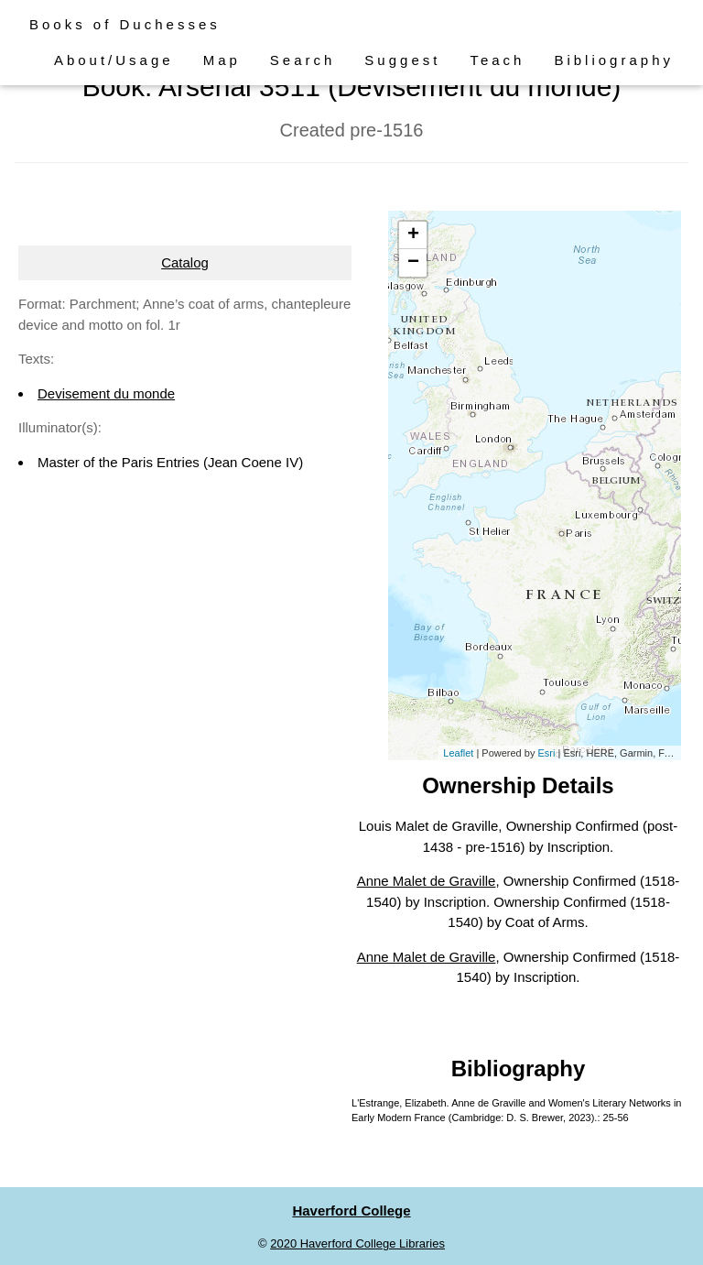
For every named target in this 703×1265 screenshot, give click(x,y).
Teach (497, 60)
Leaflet (458, 752)
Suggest (402, 60)
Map (222, 60)
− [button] (413, 263)
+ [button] (413, 235)
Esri (546, 752)
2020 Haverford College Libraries (357, 1243)
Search (303, 60)
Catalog (185, 262)
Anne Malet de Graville (426, 881)
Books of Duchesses (125, 24)
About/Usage (114, 60)
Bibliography (614, 60)
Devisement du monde (106, 393)
